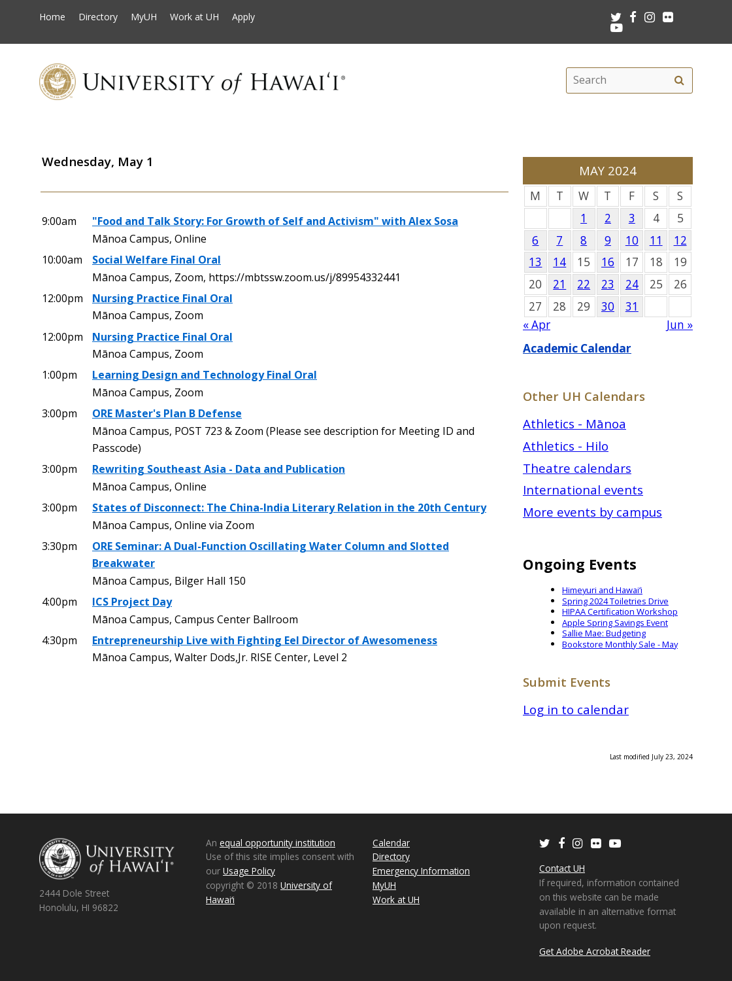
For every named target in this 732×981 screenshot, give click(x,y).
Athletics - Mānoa (574, 423)
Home (52, 17)
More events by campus (592, 512)
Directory (98, 17)
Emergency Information (421, 871)
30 (607, 306)
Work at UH (194, 17)
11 (656, 240)
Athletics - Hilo (565, 446)
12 (680, 240)
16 (607, 261)
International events (583, 489)
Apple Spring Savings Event (615, 622)
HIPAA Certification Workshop (620, 611)
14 (559, 261)
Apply (243, 17)
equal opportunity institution (277, 842)
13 (535, 261)
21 (559, 284)
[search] (679, 80)
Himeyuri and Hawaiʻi (602, 590)
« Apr (536, 324)
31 (632, 306)
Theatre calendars (577, 468)
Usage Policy (249, 871)
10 (632, 240)
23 (607, 284)
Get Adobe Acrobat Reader (594, 951)
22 (583, 284)
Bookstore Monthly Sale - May (620, 644)
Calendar (391, 842)
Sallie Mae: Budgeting (604, 633)
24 (632, 284)
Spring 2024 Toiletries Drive (615, 601)
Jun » (680, 324)
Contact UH (562, 868)
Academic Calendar (577, 348)
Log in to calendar (576, 709)
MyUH (144, 17)
